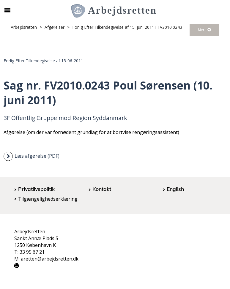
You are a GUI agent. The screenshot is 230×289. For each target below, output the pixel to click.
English (175, 189)
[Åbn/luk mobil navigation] (7, 10)
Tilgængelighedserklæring (48, 199)
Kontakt (101, 189)
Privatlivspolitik (36, 189)
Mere (204, 29)
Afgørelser (54, 27)
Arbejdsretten (24, 27)
